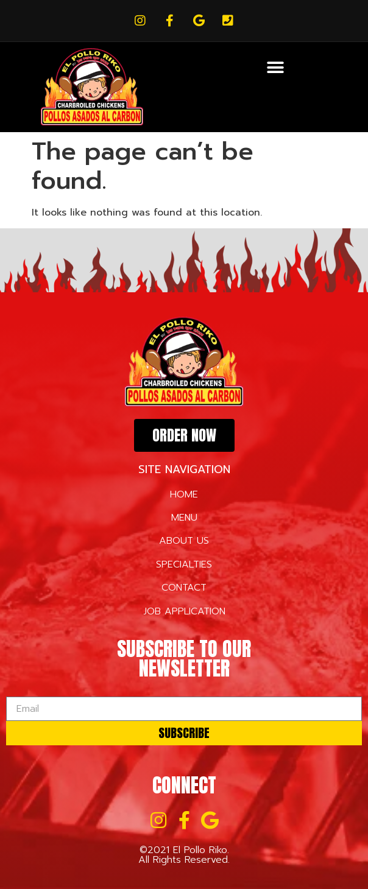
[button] (275, 67)
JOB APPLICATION (184, 611)
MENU (184, 517)
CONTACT (184, 587)
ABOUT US (184, 540)
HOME (184, 494)
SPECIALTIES (184, 564)
